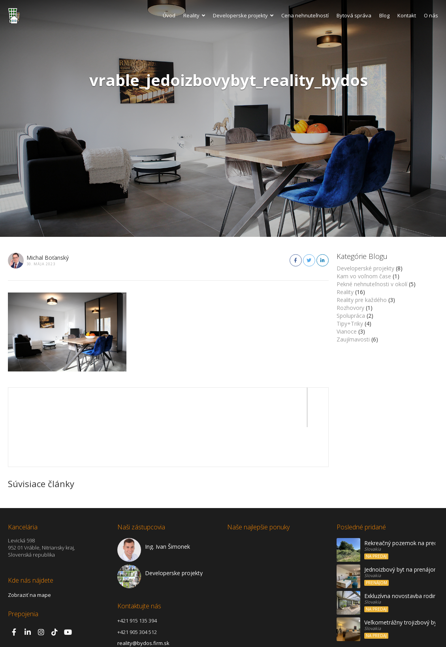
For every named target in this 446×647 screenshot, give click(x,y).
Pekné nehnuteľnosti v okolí (372, 284)
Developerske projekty (243, 15)
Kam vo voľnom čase (364, 276)
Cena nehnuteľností (305, 15)
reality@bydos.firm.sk (143, 603)
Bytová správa (354, 15)
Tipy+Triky (350, 323)
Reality (194, 15)
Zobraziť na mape (29, 555)
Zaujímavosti (353, 339)
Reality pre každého (362, 300)
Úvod (169, 15)
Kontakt (406, 15)
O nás (431, 15)
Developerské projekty (365, 268)
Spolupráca (351, 315)
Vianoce (347, 331)
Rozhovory (350, 307)
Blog (384, 15)
